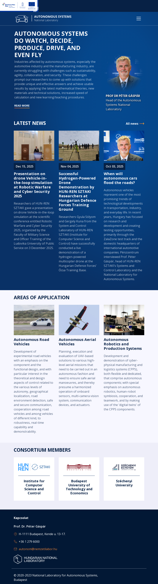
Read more (55, 84)
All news (132, 124)
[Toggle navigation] (139, 18)
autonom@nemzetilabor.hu (38, 549)
